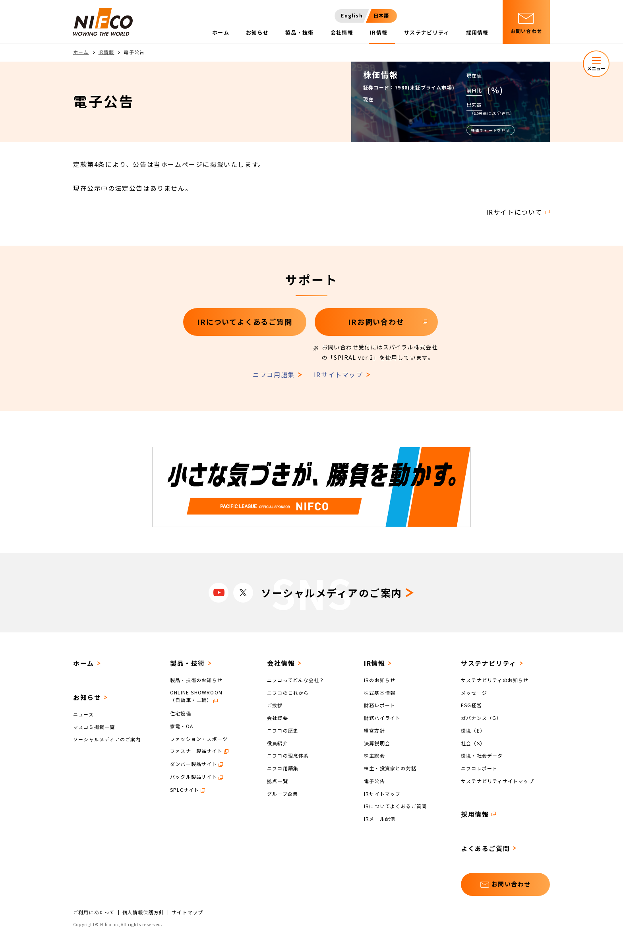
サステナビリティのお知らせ (495, 680)
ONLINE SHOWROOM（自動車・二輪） (196, 696)
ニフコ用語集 (274, 374)
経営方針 (374, 730)
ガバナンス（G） (481, 717)
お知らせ (87, 697)
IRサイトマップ (338, 374)
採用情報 (475, 814)
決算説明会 (377, 742)
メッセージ (474, 692)
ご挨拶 (275, 705)
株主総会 (374, 755)
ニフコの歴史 (282, 730)
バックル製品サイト (193, 776)
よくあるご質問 (485, 848)
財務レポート (379, 705)
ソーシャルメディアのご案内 (107, 739)
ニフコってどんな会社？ (295, 680)
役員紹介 (277, 742)
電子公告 (374, 780)
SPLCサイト (184, 789)
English (351, 15)
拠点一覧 (277, 780)
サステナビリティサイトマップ (497, 780)
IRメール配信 (379, 818)
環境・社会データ (482, 755)
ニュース (83, 714)
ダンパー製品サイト (193, 763)
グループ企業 (282, 793)
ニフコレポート (479, 768)
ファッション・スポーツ (199, 738)
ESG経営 (471, 705)
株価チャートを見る (490, 130)
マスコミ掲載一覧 (94, 726)
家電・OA (181, 726)
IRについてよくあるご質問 (395, 806)
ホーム (81, 51)
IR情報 (106, 51)
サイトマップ (187, 912)
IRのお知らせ (379, 680)
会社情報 (281, 663)
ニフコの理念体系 (288, 755)
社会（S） (473, 742)
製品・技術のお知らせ (196, 680)
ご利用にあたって (94, 912)
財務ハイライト (382, 717)
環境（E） (473, 730)
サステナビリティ (489, 663)
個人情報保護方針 (143, 912)
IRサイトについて (514, 212)
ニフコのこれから (288, 692)
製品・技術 (187, 663)
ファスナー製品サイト (196, 750)
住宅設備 (180, 713)
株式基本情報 (379, 692)
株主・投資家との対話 (390, 768)
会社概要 (277, 717)
